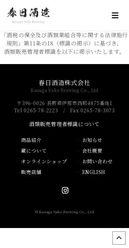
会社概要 (92, 150)
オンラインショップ (44, 161)
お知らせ (92, 139)
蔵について (33, 150)
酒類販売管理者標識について (64, 123)
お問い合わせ (97, 161)
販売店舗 (31, 171)
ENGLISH (94, 171)
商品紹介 (31, 139)
